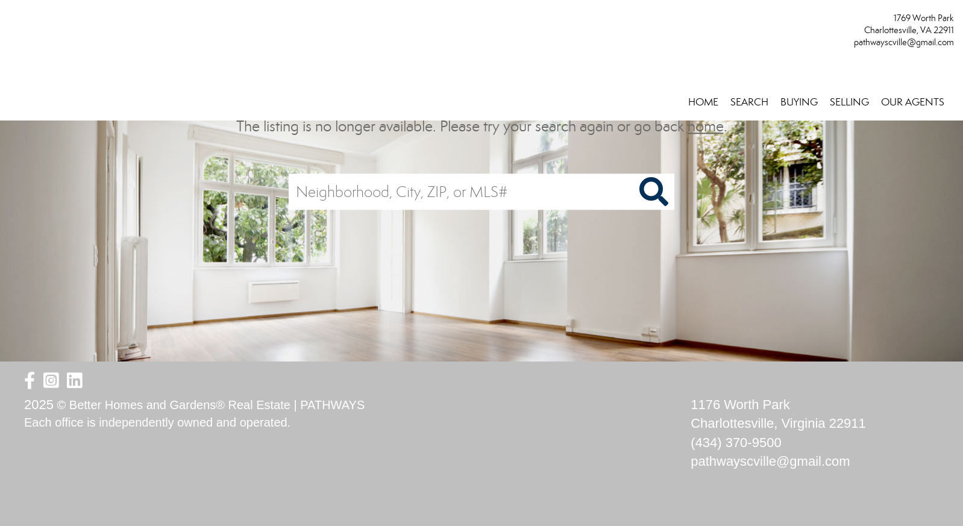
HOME (703, 102)
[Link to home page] (12, 22)
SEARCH (749, 102)
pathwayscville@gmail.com (904, 42)
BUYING (799, 102)
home (706, 126)
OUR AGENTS (912, 102)
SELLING (849, 102)
